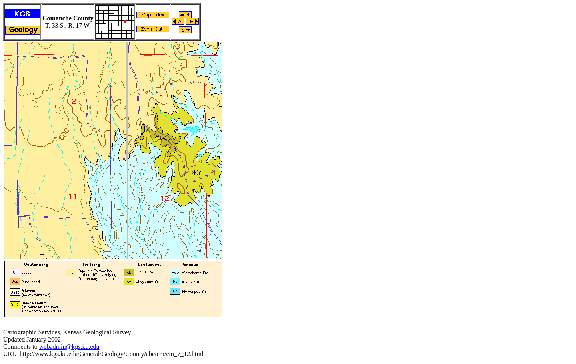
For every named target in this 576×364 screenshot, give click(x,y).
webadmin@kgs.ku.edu (69, 346)
